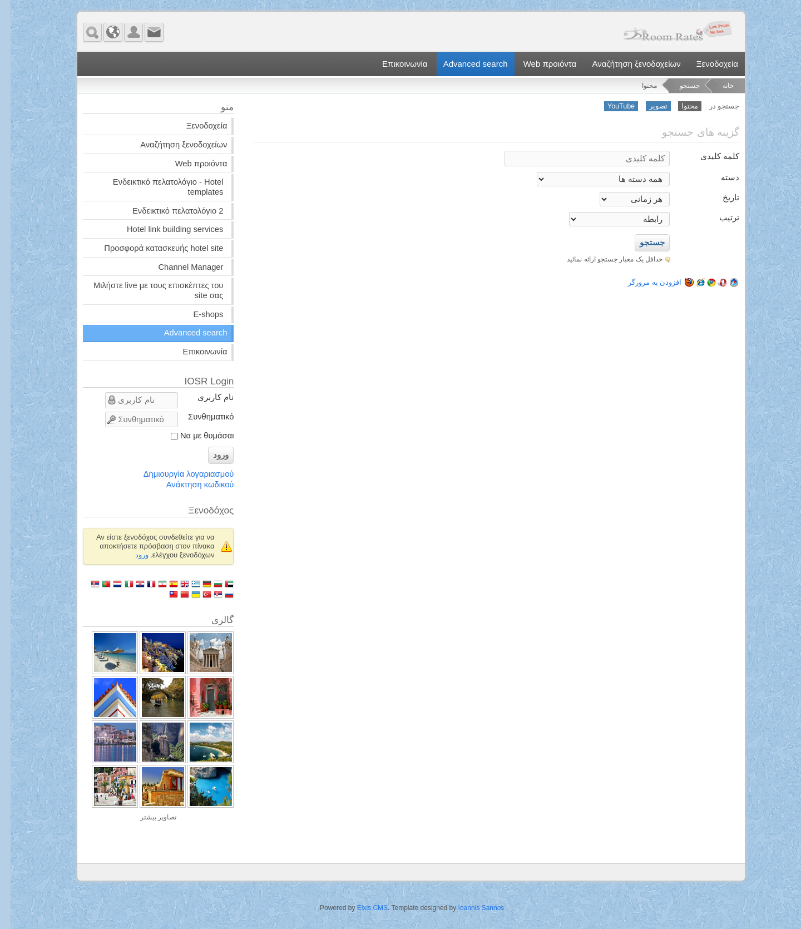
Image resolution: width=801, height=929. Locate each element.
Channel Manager (179, 267)
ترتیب (719, 217)
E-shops (197, 314)
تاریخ (720, 197)
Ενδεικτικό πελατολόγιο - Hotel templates (157, 186)
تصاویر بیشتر (148, 817)
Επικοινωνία (394, 63)
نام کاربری (205, 397)
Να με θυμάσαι (196, 435)
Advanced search (465, 63)
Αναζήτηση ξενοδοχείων (625, 63)
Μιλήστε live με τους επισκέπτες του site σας (148, 290)
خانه (717, 86)
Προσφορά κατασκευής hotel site (152, 248)
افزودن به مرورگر (673, 282)
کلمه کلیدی (709, 156)
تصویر (648, 106)
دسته (719, 177)
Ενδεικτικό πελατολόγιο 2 (167, 210)
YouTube (610, 106)
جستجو (679, 86)
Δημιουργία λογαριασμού (178, 474)
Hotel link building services (164, 229)
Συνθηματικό (200, 416)
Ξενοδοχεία (707, 63)
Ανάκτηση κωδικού (190, 484)
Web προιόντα (539, 63)
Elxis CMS (362, 908)
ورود (210, 455)
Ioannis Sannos (471, 908)
